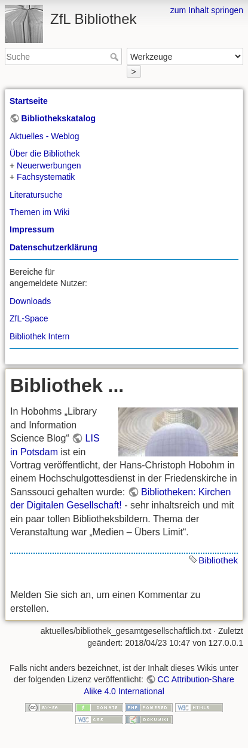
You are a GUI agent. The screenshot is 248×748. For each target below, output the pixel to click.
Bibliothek (218, 560)
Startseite (29, 101)
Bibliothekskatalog (59, 118)
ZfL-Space (29, 318)
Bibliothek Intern (39, 336)
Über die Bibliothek (45, 153)
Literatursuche (36, 195)
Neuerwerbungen (49, 165)
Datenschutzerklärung (53, 247)
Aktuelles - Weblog (44, 136)
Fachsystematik (46, 177)
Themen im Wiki (39, 212)
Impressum (32, 229)
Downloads (30, 301)
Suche (115, 57)
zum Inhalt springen (206, 10)
